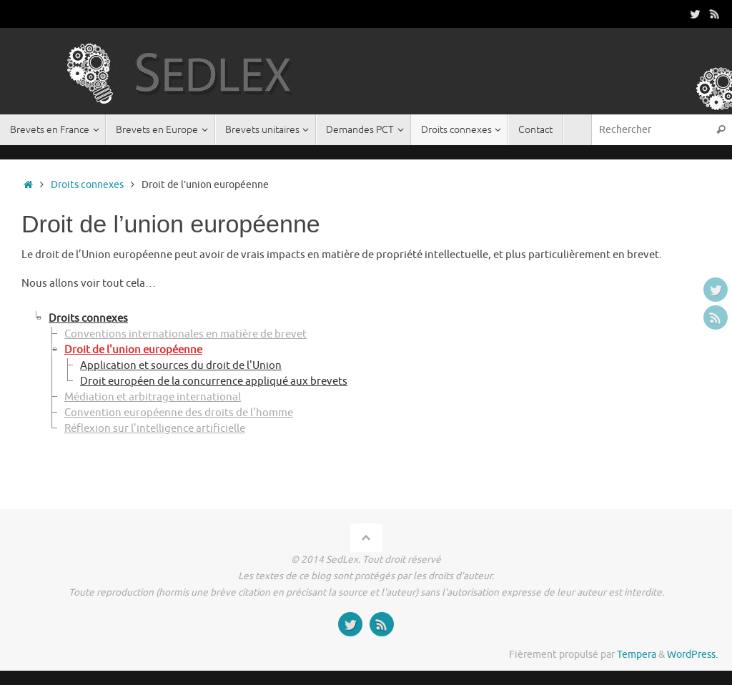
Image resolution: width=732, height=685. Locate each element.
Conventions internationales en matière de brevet (185, 334)
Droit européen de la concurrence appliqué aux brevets (213, 381)
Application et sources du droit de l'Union (181, 366)
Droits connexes (87, 185)
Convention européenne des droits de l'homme (178, 413)
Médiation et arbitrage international (152, 397)
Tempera (636, 655)
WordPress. (692, 655)
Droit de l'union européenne (133, 350)
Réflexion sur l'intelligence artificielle (154, 428)
